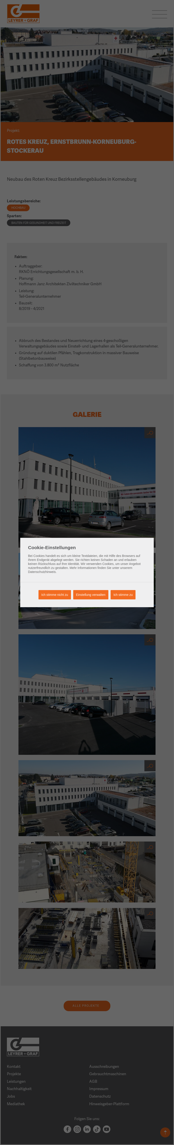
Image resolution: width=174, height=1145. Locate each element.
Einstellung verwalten (90, 595)
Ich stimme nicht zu (54, 595)
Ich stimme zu (123, 595)
